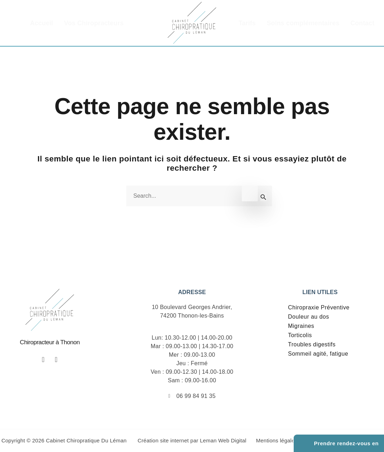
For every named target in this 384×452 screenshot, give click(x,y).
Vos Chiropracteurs (94, 23)
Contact (362, 23)
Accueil (41, 23)
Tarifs (247, 23)
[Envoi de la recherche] (263, 197)
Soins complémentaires (303, 23)
